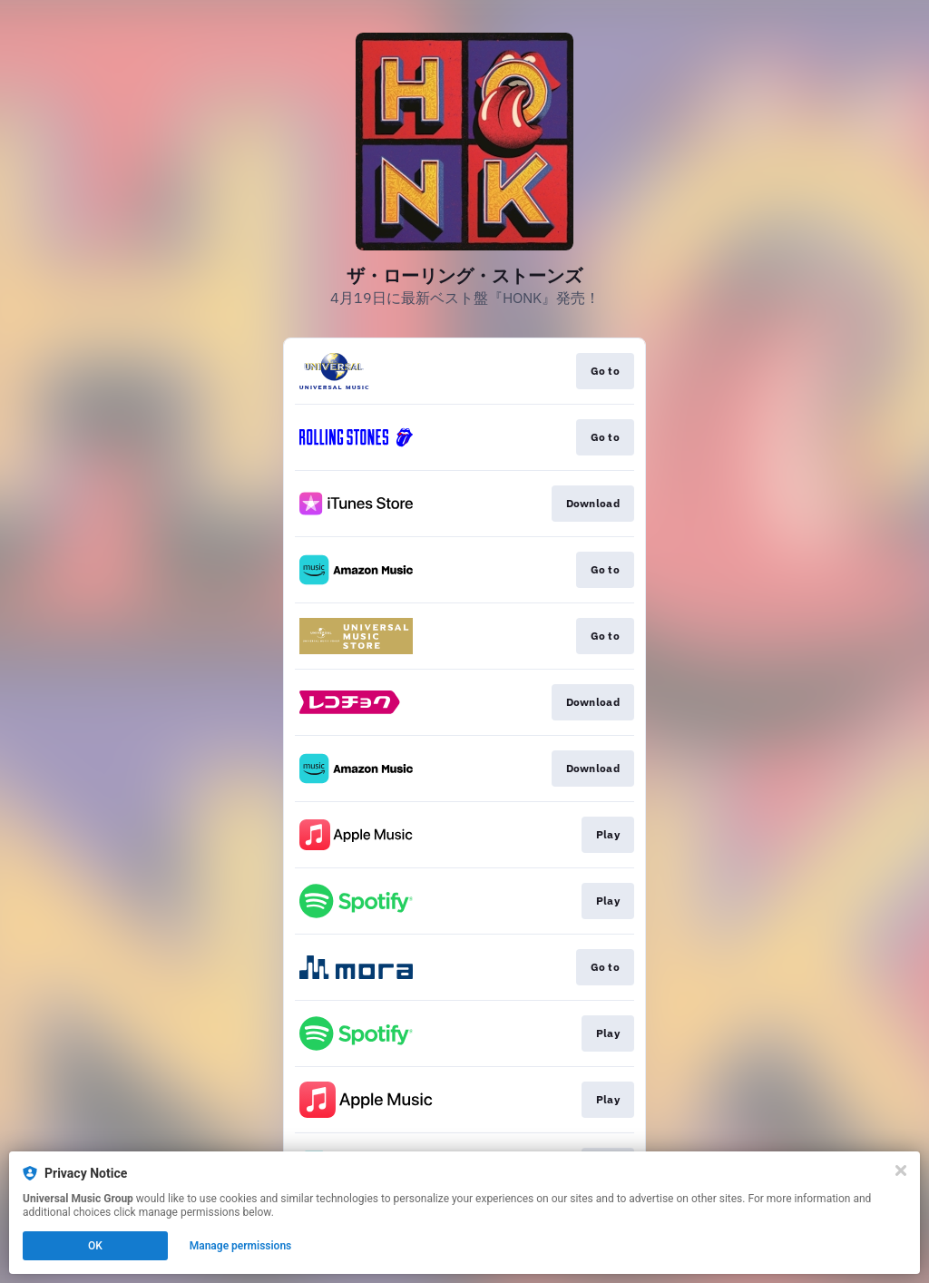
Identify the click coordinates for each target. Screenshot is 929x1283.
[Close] (900, 1170)
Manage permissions (241, 1245)
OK (95, 1245)
